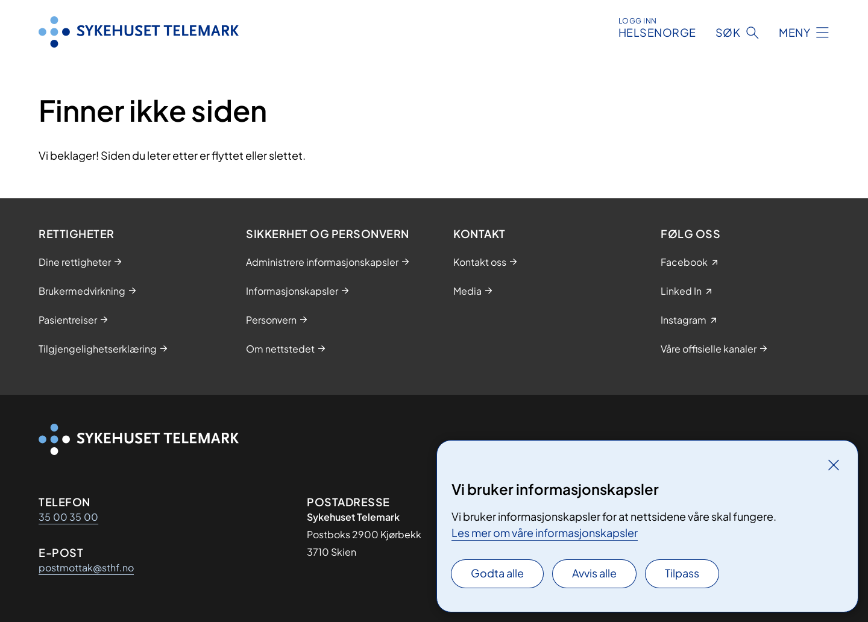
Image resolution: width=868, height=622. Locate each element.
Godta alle (497, 573)
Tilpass (682, 573)
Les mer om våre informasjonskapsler (544, 532)
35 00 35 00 (68, 516)
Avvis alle (594, 573)
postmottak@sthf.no (86, 567)
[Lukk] (833, 464)
